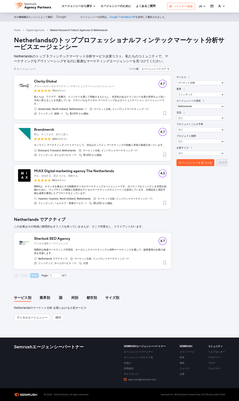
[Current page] (54, 275)
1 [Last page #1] (65, 275)
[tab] (22, 298)
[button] (202, 6)
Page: (45, 275)
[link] (116, 6)
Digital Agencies (35, 30)
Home (17, 30)
